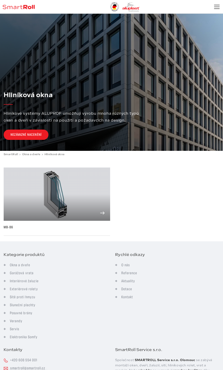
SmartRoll (11, 154)
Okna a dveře (31, 154)
